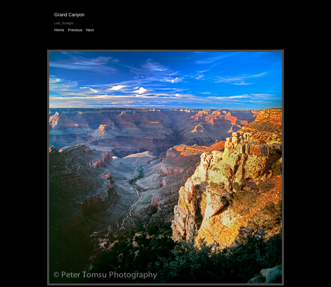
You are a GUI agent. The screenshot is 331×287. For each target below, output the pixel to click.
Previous (75, 30)
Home (59, 30)
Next (90, 30)
